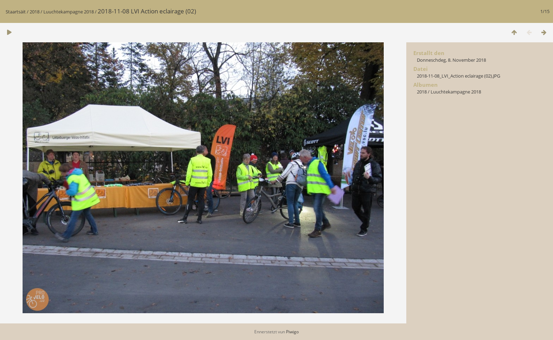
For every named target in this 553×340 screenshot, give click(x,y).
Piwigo (292, 332)
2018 (35, 11)
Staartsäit (16, 11)
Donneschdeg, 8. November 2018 (451, 60)
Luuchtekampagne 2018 (68, 11)
